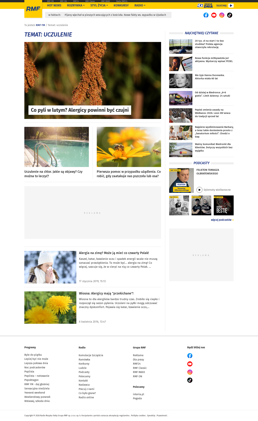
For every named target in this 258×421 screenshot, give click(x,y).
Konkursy (121, 5)
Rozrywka (74, 5)
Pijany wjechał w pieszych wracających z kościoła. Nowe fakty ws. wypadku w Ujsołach (115, 14)
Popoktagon (31, 380)
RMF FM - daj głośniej (36, 384)
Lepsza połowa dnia (36, 363)
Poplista (29, 371)
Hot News (54, 5)
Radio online (86, 397)
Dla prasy (138, 359)
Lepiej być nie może (36, 358)
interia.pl (138, 394)
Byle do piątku (33, 354)
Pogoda (137, 398)
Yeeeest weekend (34, 392)
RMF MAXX (105, 1)
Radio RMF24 (121, 1)
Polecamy (84, 376)
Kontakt (83, 380)
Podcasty (84, 372)
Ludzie (83, 368)
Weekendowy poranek (37, 396)
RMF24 (76, 1)
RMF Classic (90, 1)
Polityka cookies (138, 415)
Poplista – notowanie (36, 375)
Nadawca (84, 384)
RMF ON (63, 1)
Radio (82, 347)
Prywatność (162, 415)
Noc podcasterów (34, 367)
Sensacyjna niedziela (37, 388)
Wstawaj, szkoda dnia (37, 401)
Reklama (138, 355)
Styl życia (97, 5)
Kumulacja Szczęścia (91, 355)
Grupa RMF (139, 347)
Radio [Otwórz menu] (138, 5)
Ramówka (84, 359)
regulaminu (124, 415)
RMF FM (50, 1)
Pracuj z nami (86, 389)
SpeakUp (151, 415)
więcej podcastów (221, 219)
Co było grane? (87, 393)
